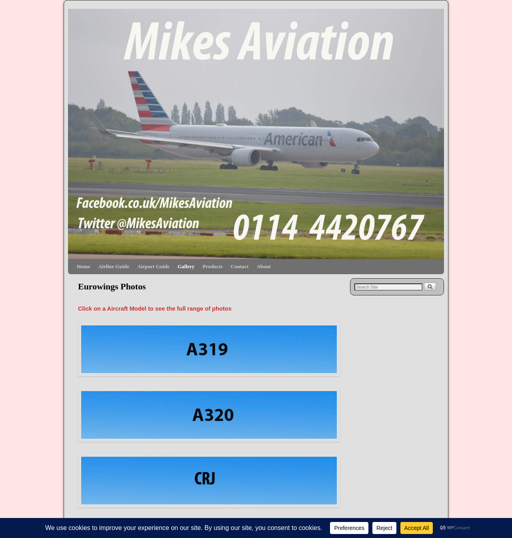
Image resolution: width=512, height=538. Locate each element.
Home (83, 266)
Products (212, 266)
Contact (240, 266)
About (263, 266)
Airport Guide (153, 266)
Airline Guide (113, 266)
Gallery (186, 266)
